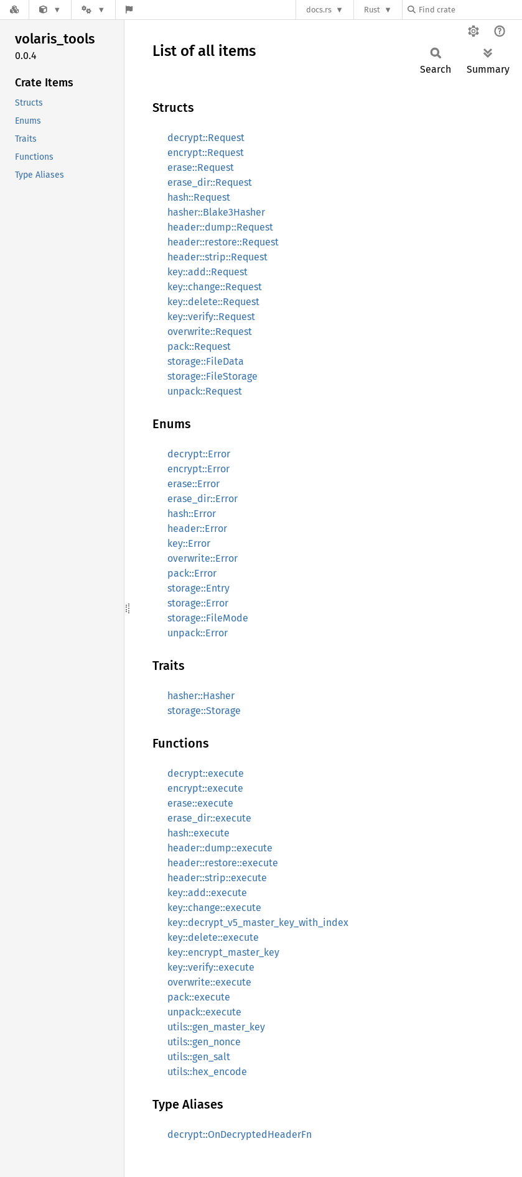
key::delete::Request (213, 302)
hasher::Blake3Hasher (216, 212)
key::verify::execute (210, 967)
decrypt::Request (206, 138)
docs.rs (319, 9)
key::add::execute (207, 893)
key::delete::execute (213, 937)
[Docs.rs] (14, 9)
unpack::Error (197, 633)
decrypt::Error (198, 454)
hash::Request (198, 197)
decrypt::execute (205, 773)
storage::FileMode (207, 618)
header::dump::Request (220, 227)
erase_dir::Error (202, 499)
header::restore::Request (223, 242)
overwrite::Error (202, 558)
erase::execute (200, 803)
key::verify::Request (211, 317)
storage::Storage (204, 711)
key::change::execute (214, 908)
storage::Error (197, 603)
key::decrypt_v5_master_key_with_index (257, 922)
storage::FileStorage (212, 376)
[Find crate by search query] (469, 9)
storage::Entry (198, 588)
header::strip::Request (217, 257)
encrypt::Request (205, 152)
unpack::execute (204, 1012)
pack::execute (198, 997)
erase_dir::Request (209, 182)
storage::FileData (205, 361)
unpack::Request (204, 391)
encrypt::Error (198, 469)
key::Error (188, 543)
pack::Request (199, 346)
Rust (372, 9)
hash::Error (191, 514)
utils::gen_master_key (216, 1027)
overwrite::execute (209, 982)
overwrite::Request (209, 331)
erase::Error (193, 484)
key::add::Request (207, 272)
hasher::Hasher (201, 696)
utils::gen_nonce (204, 1042)
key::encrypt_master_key (223, 952)
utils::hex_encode (207, 1072)
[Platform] (93, 9)
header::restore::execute (222, 863)
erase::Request (200, 167)
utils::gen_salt (198, 1057)
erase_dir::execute (209, 818)
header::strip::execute (217, 878)
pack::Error (192, 573)
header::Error (197, 528)
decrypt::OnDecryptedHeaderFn (239, 1134)
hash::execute (198, 833)
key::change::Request (214, 287)
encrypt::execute (205, 788)
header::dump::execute (220, 848)
